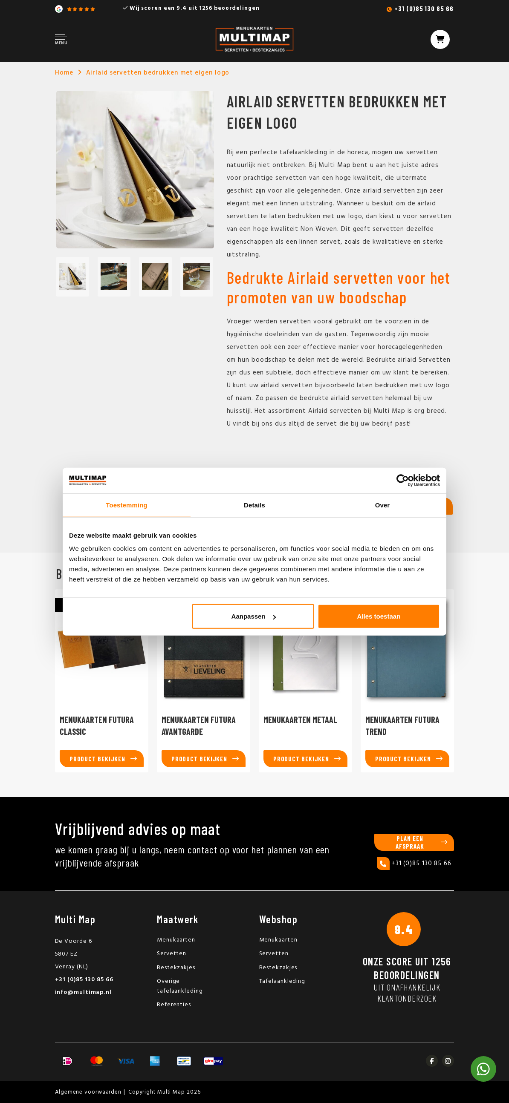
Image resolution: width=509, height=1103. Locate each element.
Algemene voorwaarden (88, 1092)
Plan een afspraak (410, 842)
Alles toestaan (379, 616)
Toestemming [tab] (126, 504)
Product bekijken (97, 759)
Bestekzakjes (176, 968)
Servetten (171, 954)
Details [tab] (254, 504)
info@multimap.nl (83, 992)
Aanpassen (253, 616)
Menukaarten (176, 940)
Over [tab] (382, 504)
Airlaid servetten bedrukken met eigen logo (158, 73)
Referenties (174, 1005)
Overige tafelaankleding (180, 986)
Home (64, 73)
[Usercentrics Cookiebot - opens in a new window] (402, 480)
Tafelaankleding (282, 981)
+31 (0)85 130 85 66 (423, 8)
